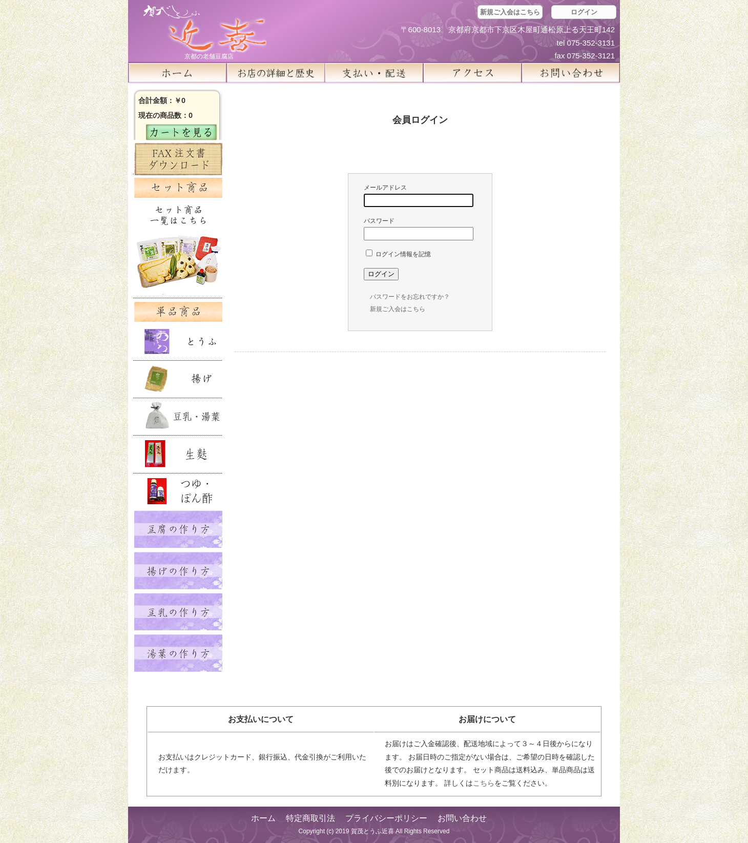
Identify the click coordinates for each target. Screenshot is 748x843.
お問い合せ (571, 73)
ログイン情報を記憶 (398, 254)
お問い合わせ (462, 818)
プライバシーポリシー (386, 818)
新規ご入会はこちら (510, 12)
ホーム (177, 73)
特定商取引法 (310, 818)
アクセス (472, 73)
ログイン (584, 12)
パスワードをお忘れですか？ (410, 296)
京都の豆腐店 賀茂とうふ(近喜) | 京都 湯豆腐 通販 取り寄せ (204, 29)
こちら (483, 783)
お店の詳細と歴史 (275, 73)
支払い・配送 (374, 73)
